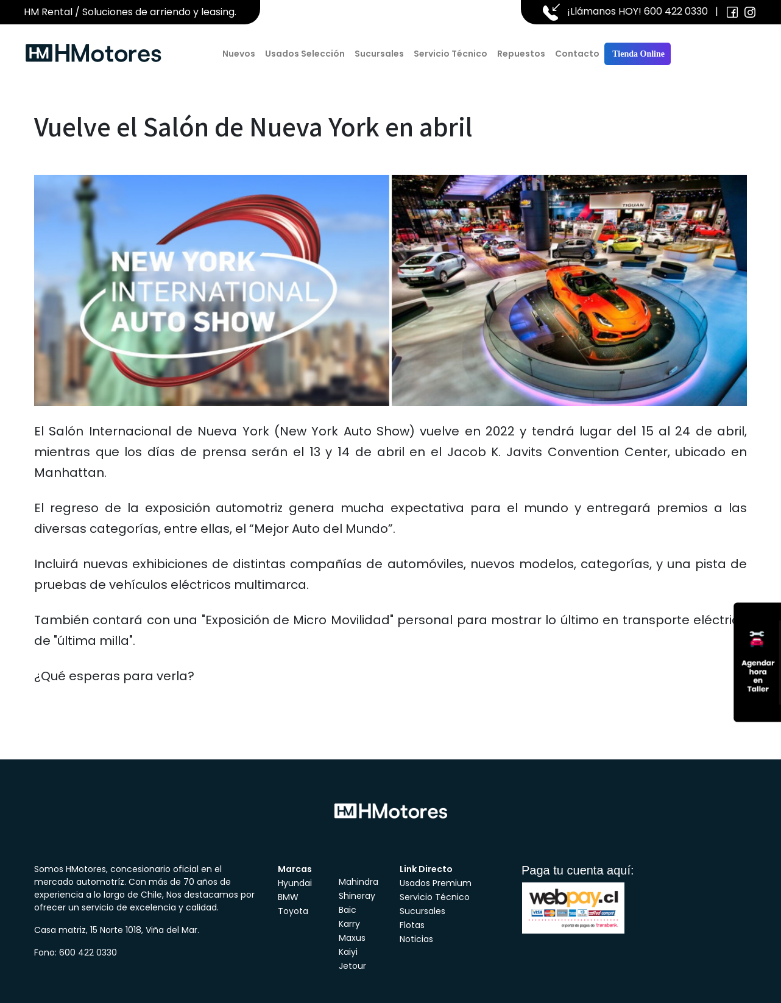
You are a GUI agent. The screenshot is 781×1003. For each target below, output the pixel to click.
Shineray (357, 896)
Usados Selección (305, 54)
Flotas (412, 925)
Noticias (416, 939)
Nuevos (238, 54)
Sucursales (379, 54)
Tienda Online (637, 53)
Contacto (577, 54)
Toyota (293, 911)
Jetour (352, 966)
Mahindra (358, 882)
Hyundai (295, 883)
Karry (349, 924)
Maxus (352, 938)
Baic (347, 910)
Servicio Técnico (450, 54)
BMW (288, 897)
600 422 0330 (676, 11)
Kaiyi (348, 952)
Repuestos (521, 54)
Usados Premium (436, 883)
